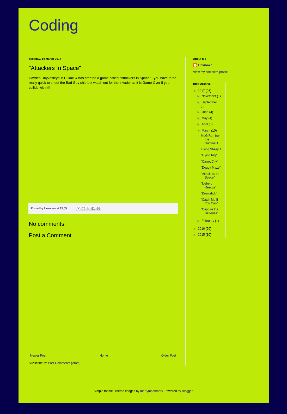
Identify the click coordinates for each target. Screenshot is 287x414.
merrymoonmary (151, 391)
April (205, 124)
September (209, 102)
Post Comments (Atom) (64, 363)
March (206, 130)
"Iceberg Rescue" (208, 185)
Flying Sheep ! (211, 149)
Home (104, 355)
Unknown (205, 65)
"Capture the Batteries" (209, 211)
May (204, 118)
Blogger (187, 391)
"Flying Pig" (209, 155)
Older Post (168, 355)
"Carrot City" (209, 161)
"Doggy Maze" (211, 167)
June (205, 112)
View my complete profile (210, 72)
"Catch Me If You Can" (209, 201)
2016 (202, 228)
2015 (202, 234)
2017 (202, 91)
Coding (53, 25)
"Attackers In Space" (209, 175)
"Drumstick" (209, 193)
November (209, 96)
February (208, 221)
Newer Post (38, 355)
